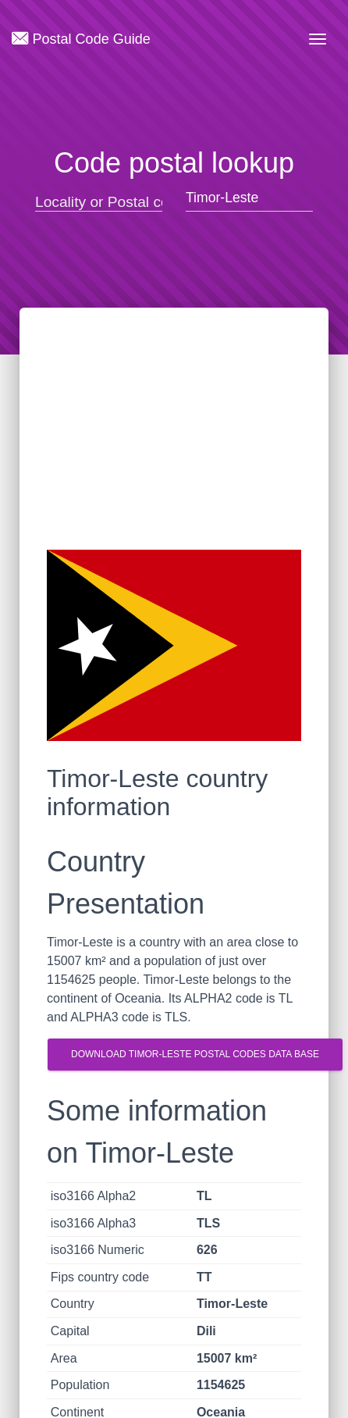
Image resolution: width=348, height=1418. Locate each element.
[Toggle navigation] (317, 39)
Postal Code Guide (81, 38)
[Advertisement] (174, 444)
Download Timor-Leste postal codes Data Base (195, 1054)
